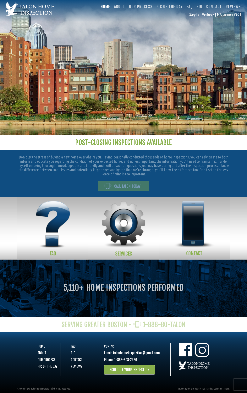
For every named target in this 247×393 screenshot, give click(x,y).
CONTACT (77, 360)
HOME (41, 346)
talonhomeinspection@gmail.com (136, 353)
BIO (73, 353)
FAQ (73, 346)
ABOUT (42, 353)
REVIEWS (76, 366)
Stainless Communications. (218, 388)
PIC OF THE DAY (47, 366)
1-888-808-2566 (125, 360)
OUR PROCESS (47, 360)
